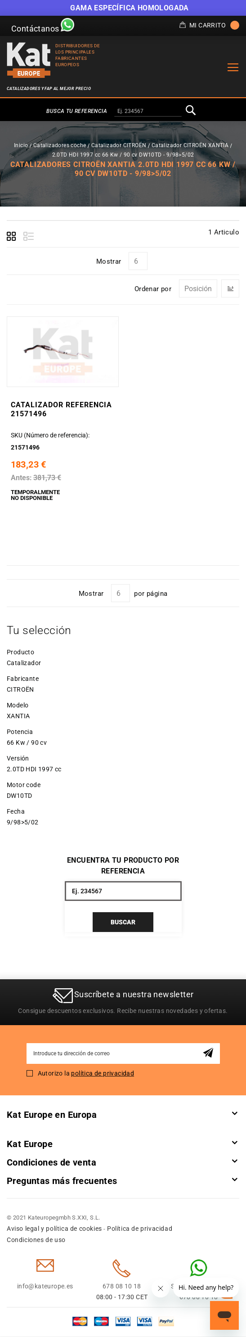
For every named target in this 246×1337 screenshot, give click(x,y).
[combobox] (148, 112)
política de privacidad (102, 1073)
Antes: (20, 477)
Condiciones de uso (36, 1240)
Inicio (21, 145)
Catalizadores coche (59, 145)
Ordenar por (152, 289)
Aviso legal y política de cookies (54, 1229)
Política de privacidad (139, 1229)
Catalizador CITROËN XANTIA (190, 145)
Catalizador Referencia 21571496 (61, 409)
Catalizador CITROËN (119, 145)
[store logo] (29, 60)
